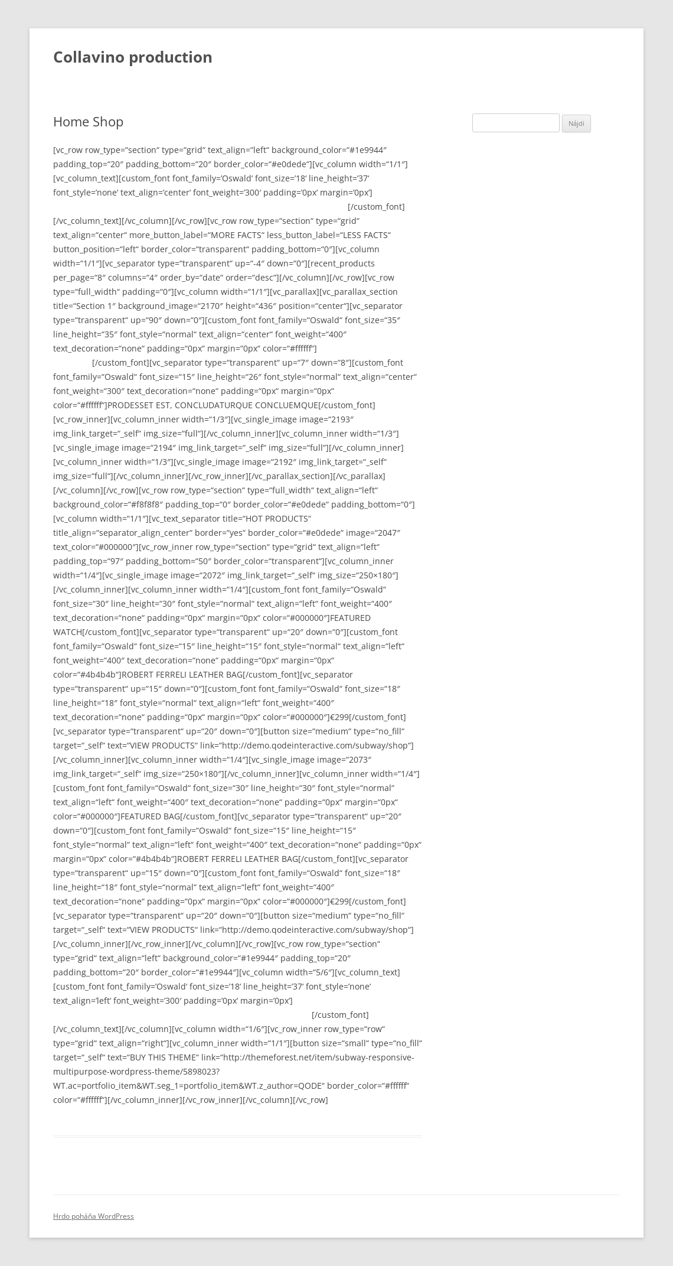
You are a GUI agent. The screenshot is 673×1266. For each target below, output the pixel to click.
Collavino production (133, 56)
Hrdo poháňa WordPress (93, 1216)
